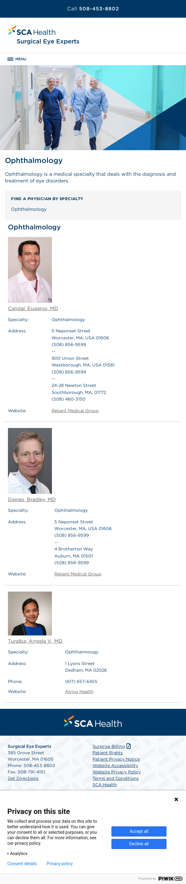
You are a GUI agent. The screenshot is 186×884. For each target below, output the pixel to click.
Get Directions (23, 778)
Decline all (139, 843)
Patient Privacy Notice (116, 759)
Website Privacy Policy (117, 771)
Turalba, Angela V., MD (35, 618)
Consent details (22, 863)
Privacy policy (60, 863)
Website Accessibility (115, 765)
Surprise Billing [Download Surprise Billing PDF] (112, 746)
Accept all (138, 831)
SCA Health (105, 784)
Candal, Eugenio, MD (33, 274)
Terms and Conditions (116, 778)
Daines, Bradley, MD (32, 465)
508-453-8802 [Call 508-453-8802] (93, 9)
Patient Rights (108, 752)
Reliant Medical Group (75, 410)
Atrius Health (79, 691)
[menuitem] (93, 721)
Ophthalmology (29, 209)
